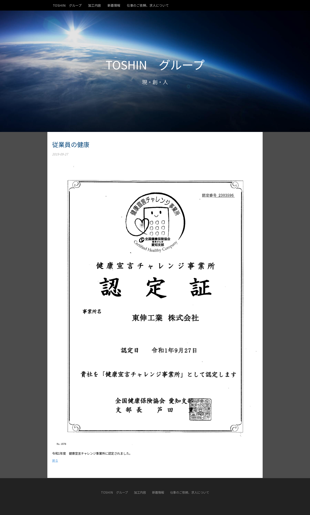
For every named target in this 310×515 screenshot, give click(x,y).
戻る (55, 460)
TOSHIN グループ (155, 64)
